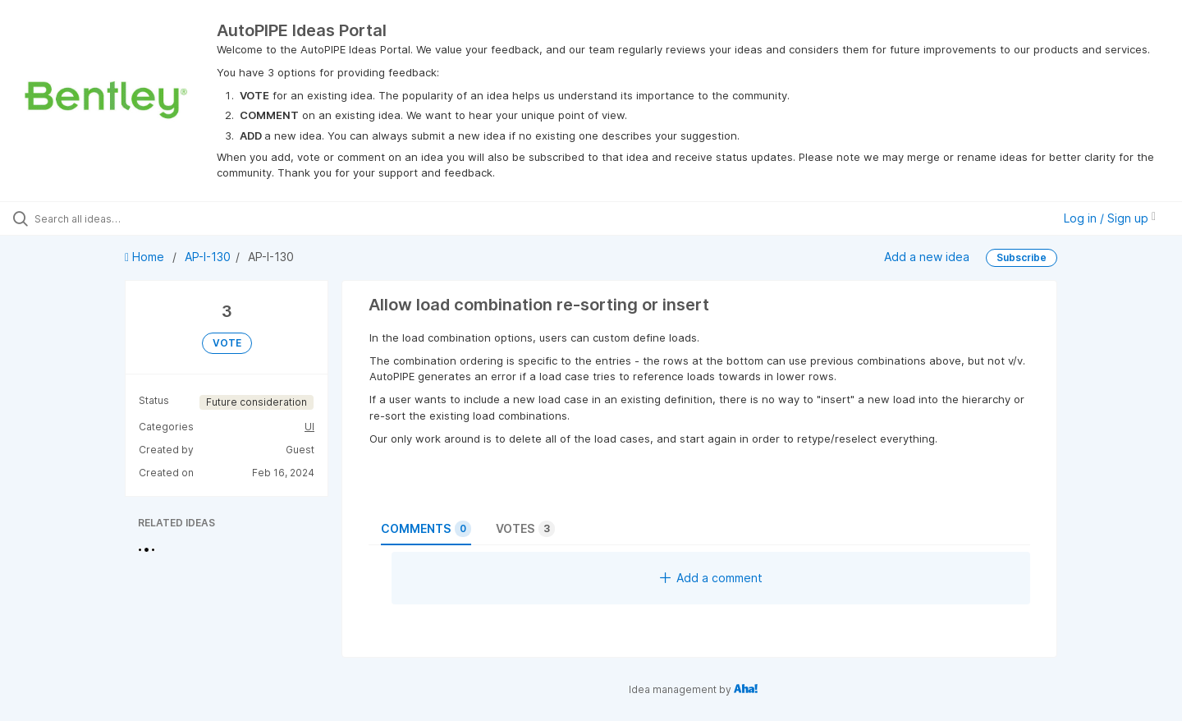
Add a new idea (926, 257)
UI (309, 426)
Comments (426, 529)
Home (146, 257)
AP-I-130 (208, 257)
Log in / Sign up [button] (1110, 218)
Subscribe (1021, 257)
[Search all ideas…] (139, 218)
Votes (525, 529)
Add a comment (711, 578)
